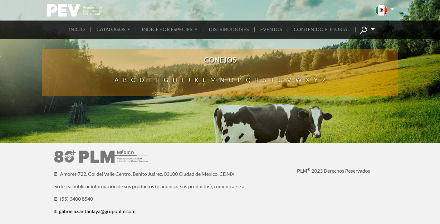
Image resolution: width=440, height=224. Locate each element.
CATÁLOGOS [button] (111, 29)
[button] (384, 10)
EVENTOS (271, 29)
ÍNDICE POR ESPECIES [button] (167, 29)
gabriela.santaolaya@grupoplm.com (97, 211)
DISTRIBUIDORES (229, 29)
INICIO (77, 29)
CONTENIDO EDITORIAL (322, 29)
